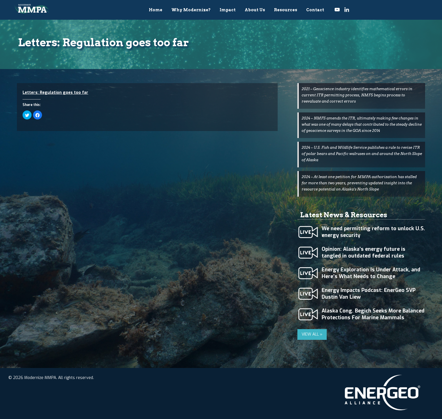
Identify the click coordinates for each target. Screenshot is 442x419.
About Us (255, 10)
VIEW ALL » (312, 334)
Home (155, 10)
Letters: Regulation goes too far (55, 92)
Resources (285, 10)
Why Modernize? (191, 10)
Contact (315, 10)
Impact (228, 10)
